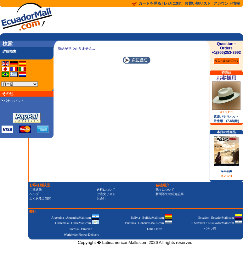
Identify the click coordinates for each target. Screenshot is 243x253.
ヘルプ (34, 194)
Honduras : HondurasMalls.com (147, 223)
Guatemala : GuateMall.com (77, 223)
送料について (106, 189)
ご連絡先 (35, 189)
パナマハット (13, 101)
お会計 (101, 198)
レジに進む (174, 3)
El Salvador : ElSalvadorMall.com (216, 223)
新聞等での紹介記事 (169, 194)
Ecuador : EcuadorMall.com (220, 217)
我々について (164, 189)
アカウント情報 (226, 3)
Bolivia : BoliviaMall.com (151, 217)
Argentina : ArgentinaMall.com (75, 217)
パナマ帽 (210, 228)
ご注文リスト (106, 194)
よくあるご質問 (40, 198)
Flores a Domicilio (80, 229)
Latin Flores (154, 229)
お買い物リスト (197, 3)
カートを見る (149, 3)
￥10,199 (226, 112)
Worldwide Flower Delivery (81, 234)
